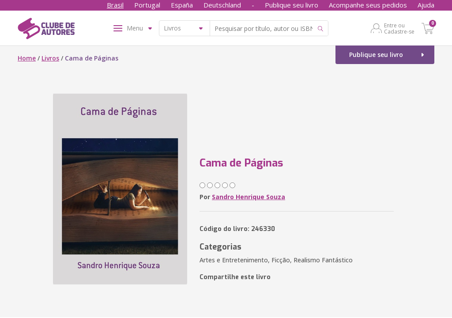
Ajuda (426, 4)
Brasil (115, 4)
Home (27, 58)
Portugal (147, 4)
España (182, 4)
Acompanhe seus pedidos (368, 4)
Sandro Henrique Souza (248, 197)
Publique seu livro (291, 4)
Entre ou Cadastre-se (399, 28)
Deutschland (222, 4)
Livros (50, 58)
